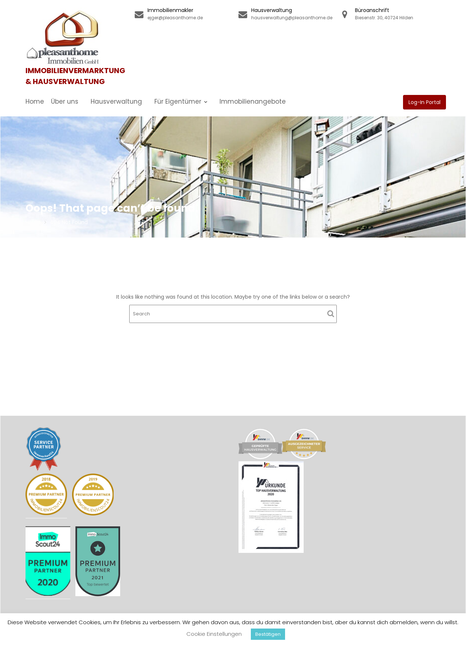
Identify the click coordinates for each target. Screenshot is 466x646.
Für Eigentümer (177, 101)
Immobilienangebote (253, 101)
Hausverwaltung (116, 101)
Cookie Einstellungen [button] (214, 634)
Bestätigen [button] (268, 634)
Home (34, 101)
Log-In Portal (424, 102)
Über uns (64, 101)
